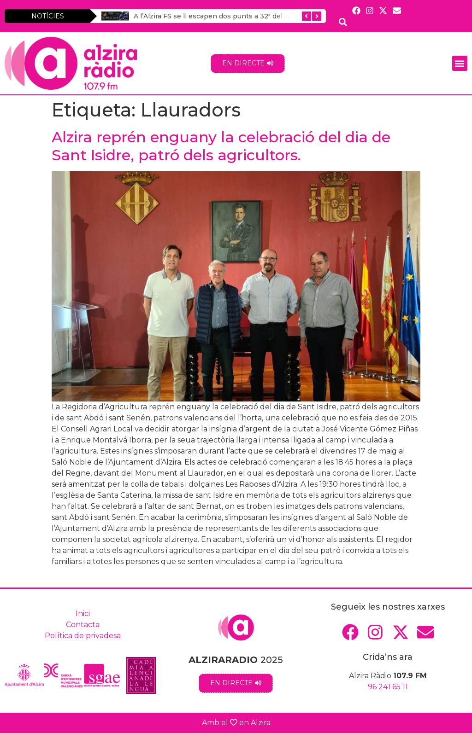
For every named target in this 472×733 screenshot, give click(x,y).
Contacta (83, 624)
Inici (83, 613)
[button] (459, 63)
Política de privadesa (83, 635)
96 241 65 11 (388, 686)
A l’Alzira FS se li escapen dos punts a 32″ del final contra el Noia (240, 16)
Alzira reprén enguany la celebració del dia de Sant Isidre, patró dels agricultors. (221, 145)
